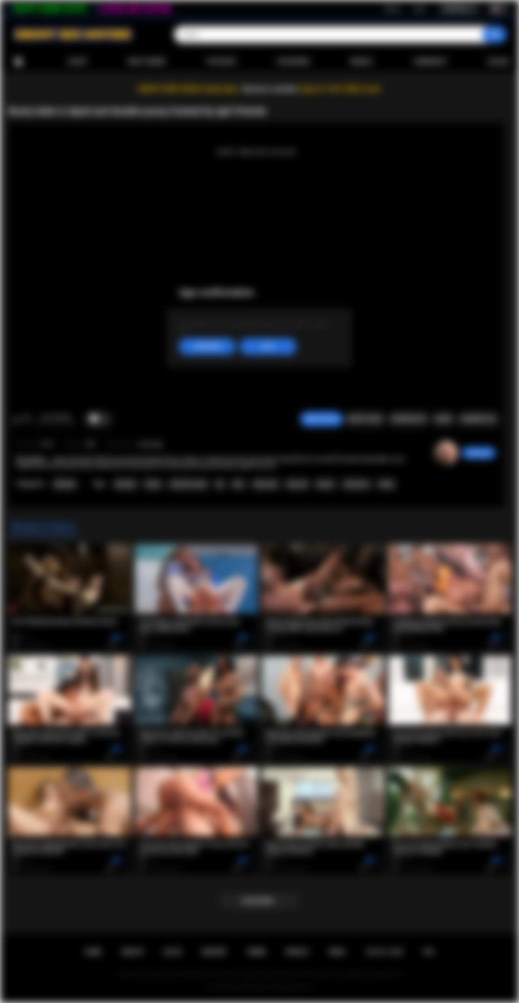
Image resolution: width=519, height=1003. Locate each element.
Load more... (260, 901)
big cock (297, 484)
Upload (498, 61)
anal (238, 484)
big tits (325, 484)
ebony (386, 484)
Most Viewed (146, 61)
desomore (479, 453)
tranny (153, 484)
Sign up (392, 8)
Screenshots (408, 419)
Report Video (365, 419)
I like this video (16, 419)
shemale (125, 484)
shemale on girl (188, 484)
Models (361, 61)
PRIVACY (297, 952)
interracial (265, 484)
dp (220, 484)
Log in (419, 8)
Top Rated (221, 61)
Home (18, 61)
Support (214, 952)
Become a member (270, 89)
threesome (356, 484)
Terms (256, 952)
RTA (429, 952)
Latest (77, 61)
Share (443, 419)
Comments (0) (478, 419)
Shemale (65, 484)
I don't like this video (27, 419)
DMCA (337, 952)
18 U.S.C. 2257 (384, 952)
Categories (293, 61)
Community (430, 61)
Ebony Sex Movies (251, 987)
